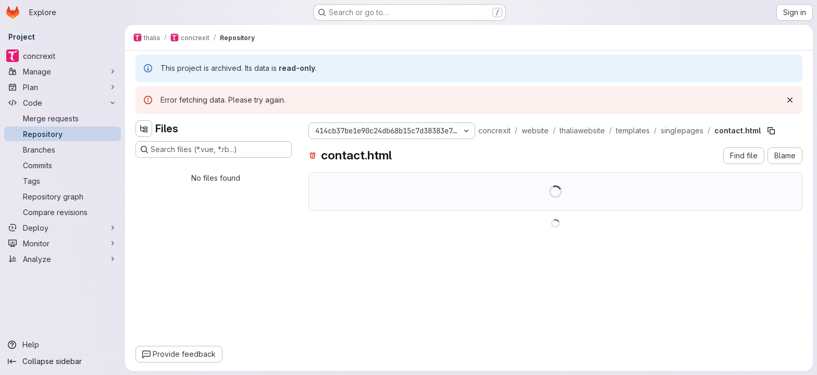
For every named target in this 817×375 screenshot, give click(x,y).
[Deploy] (62, 227)
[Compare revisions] (62, 212)
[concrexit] (62, 55)
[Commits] (62, 165)
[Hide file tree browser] (143, 128)
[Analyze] (62, 259)
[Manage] (62, 71)
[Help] (62, 345)
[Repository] (62, 134)
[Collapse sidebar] (62, 361)
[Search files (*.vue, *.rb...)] (213, 149)
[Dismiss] (790, 100)
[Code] (62, 102)
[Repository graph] (62, 196)
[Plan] (62, 87)
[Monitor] (62, 243)
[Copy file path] (771, 130)
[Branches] (62, 149)
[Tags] (62, 180)
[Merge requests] (62, 118)
